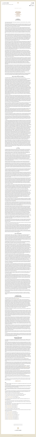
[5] (27, 86)
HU (17, 8)
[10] (15, 127)
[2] (5, 385)
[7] (5, 395)
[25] (19, 369)
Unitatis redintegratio (9, 405)
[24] (24, 357)
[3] (13, 56)
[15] (17, 197)
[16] (15, 200)
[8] (5, 396)
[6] (29, 89)
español (31, 4)
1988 (12, 4)
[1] (9, 28)
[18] (5, 409)
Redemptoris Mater (11, 414)
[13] (5, 403)
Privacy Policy (21, 435)
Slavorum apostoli (17, 298)
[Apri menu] (33, 3)
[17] (5, 408)
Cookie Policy (18, 435)
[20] (30, 259)
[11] (5, 400)
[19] (19, 231)
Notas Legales (15, 435)
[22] (5, 414)
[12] (20, 132)
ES (16, 8)
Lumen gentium (10, 411)
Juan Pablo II (4, 4)
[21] (16, 270)
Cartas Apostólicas (9, 4)
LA (19, 8)
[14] (5, 405)
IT (18, 8)
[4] (12, 83)
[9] (5, 397)
